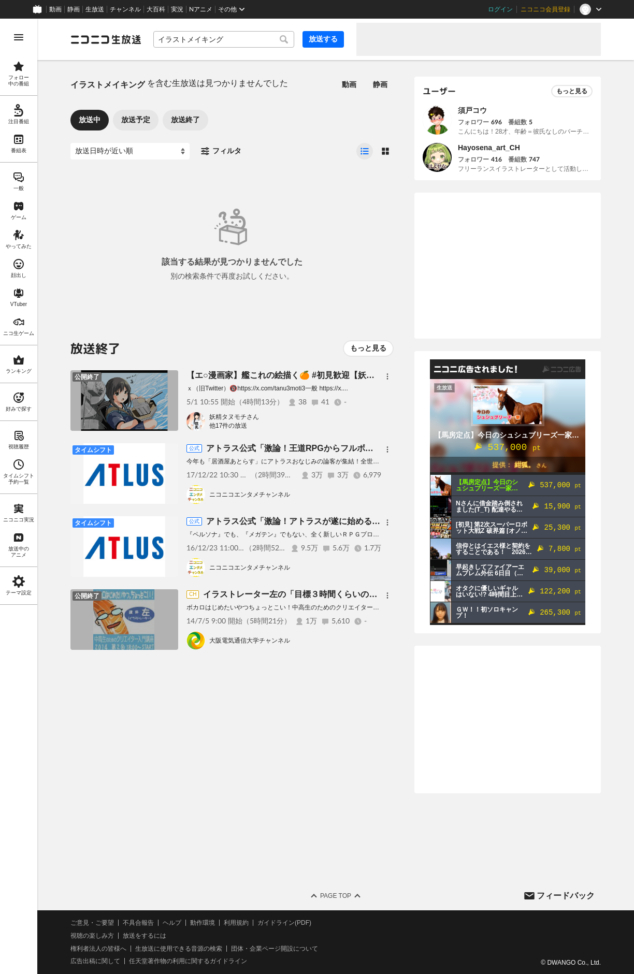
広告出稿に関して (95, 961)
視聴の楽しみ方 (92, 935)
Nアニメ (200, 9)
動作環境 (202, 923)
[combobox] (223, 39)
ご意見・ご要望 (92, 922)
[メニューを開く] (18, 37)
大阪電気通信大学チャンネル (249, 640)
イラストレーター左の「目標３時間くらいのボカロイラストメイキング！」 (344, 594)
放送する (323, 39)
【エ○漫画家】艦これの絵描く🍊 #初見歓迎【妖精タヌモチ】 (301, 375)
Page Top (335, 895)
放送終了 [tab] (185, 119)
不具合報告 (138, 923)
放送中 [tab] (89, 119)
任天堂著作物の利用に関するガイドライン (188, 961)
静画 (73, 9)
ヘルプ (172, 923)
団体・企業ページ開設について (274, 949)
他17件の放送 (228, 425)
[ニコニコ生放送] (105, 39)
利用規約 (236, 923)
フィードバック (566, 895)
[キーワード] (223, 39)
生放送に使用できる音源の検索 (178, 949)
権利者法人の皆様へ (98, 948)
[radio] (364, 151)
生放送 (94, 9)
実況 (177, 9)
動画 (55, 9)
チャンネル (125, 9)
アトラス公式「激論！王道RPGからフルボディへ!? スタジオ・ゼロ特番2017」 (356, 448)
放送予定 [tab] (135, 119)
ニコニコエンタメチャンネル (249, 494)
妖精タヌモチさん (234, 416)
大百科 (156, 9)
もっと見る (368, 348)
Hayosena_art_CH (489, 147)
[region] (18, 496)
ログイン (500, 9)
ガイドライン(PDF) (284, 923)
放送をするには (144, 936)
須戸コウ (472, 110)
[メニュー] (387, 376)
